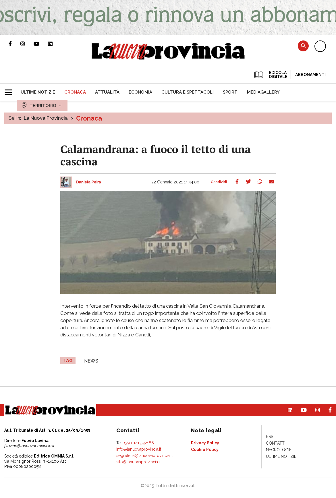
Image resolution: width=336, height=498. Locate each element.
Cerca (303, 45)
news (91, 361)
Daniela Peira (88, 182)
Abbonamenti (310, 74)
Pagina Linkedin (54, 43)
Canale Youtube (41, 43)
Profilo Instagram (27, 43)
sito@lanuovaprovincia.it (138, 462)
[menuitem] (38, 92)
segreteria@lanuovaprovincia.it (144, 455)
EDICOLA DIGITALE (270, 74)
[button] (10, 90)
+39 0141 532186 (139, 443)
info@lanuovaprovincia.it (138, 449)
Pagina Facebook (14, 43)
